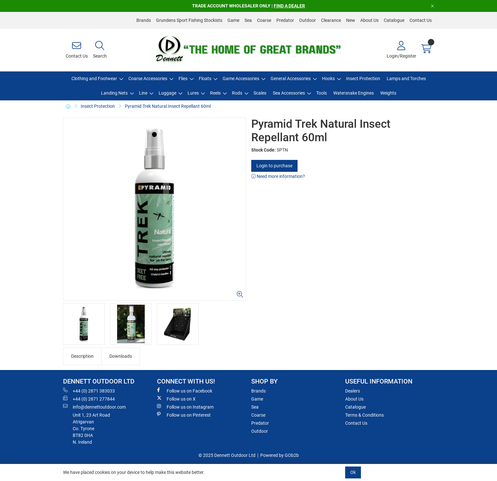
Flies (183, 78)
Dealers (352, 390)
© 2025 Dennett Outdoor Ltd (226, 455)
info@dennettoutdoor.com (94, 407)
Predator (285, 20)
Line (143, 93)
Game (233, 20)
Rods (237, 93)
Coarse (264, 20)
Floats (205, 78)
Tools (321, 93)
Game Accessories (241, 78)
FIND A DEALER (289, 5)
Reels (215, 93)
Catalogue (394, 20)
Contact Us (421, 20)
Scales (259, 93)
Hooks (328, 78)
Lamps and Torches (406, 78)
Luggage (167, 93)
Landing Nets (114, 93)
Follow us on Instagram (185, 407)
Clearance (331, 20)
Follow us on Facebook (184, 390)
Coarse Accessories (147, 78)
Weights (388, 93)
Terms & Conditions (364, 415)
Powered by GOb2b (279, 455)
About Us (369, 20)
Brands (143, 20)
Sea (248, 20)
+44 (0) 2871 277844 (89, 399)
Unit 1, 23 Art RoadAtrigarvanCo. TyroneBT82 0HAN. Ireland (91, 428)
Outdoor (307, 20)
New (350, 20)
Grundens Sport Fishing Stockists (189, 20)
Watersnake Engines (353, 93)
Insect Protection (363, 78)
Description (82, 356)
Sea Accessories (289, 93)
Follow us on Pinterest (184, 415)
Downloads (120, 356)
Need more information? (278, 176)
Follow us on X (176, 399)
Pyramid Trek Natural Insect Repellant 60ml (168, 106)
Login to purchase (274, 165)
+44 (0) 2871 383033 (89, 390)
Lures (193, 93)
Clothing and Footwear (94, 78)
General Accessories (291, 78)
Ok (353, 472)
